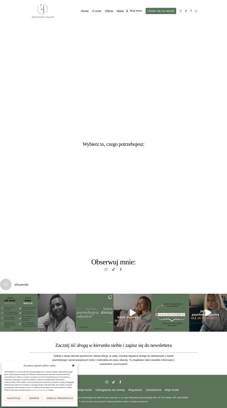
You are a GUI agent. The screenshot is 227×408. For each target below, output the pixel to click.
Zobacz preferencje (60, 398)
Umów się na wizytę (161, 10)
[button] (73, 365)
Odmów (34, 398)
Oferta (109, 11)
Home (85, 11)
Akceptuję (13, 398)
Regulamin (135, 389)
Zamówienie (153, 389)
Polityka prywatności (139, 401)
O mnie (96, 11)
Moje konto (85, 389)
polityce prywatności (40, 390)
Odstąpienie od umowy (110, 389)
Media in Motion (122, 401)
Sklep (120, 11)
